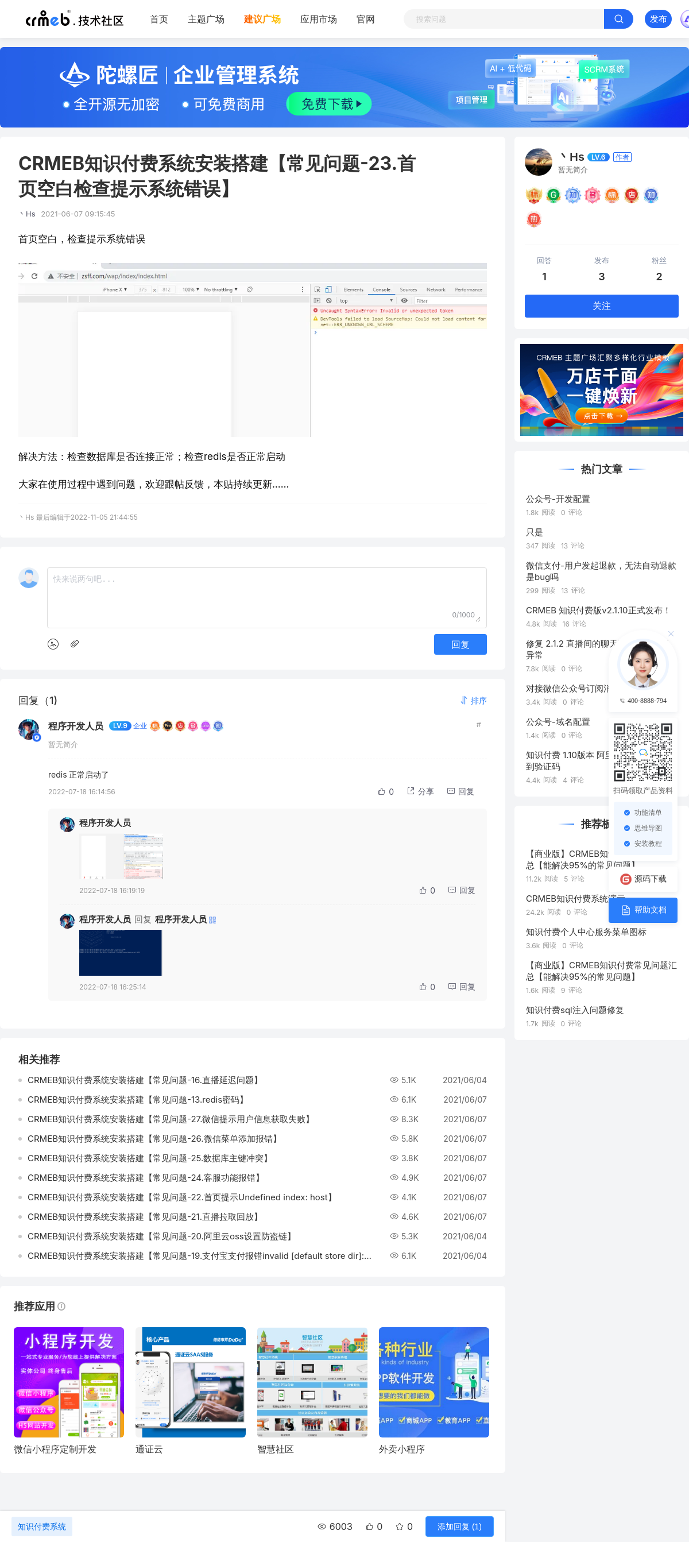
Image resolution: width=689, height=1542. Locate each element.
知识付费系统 (42, 1526)
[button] (473, 700)
